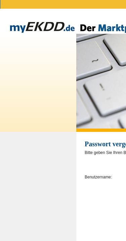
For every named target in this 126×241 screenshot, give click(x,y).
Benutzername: (98, 177)
